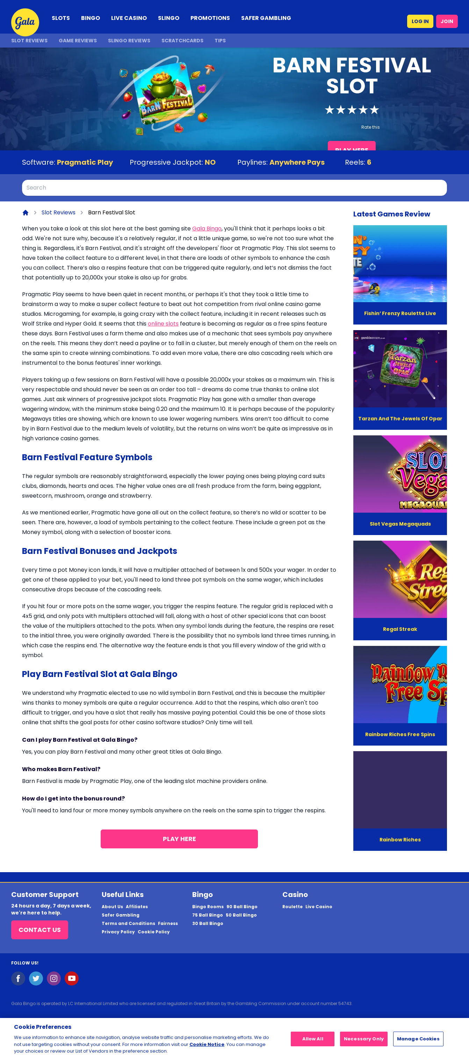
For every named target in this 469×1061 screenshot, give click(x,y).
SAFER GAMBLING (266, 18)
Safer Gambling (120, 915)
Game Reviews (78, 40)
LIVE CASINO (129, 18)
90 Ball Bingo (242, 907)
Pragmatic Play (85, 162)
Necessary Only (364, 1042)
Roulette (292, 907)
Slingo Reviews (129, 40)
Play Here (179, 838)
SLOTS (61, 18)
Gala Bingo (207, 229)
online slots (163, 324)
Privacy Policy (118, 932)
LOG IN (420, 21)
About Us (112, 907)
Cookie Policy (154, 932)
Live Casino (318, 907)
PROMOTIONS (210, 18)
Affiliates (137, 907)
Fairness (168, 923)
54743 (345, 1003)
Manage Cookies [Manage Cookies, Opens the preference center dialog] (418, 1042)
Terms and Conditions (128, 923)
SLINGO (168, 18)
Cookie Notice (206, 1047)
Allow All (312, 1042)
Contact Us (40, 929)
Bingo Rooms (208, 907)
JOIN (447, 21)
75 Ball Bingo (207, 915)
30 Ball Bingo (207, 923)
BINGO (90, 18)
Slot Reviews (29, 40)
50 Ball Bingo (241, 915)
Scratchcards (182, 40)
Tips (220, 40)
